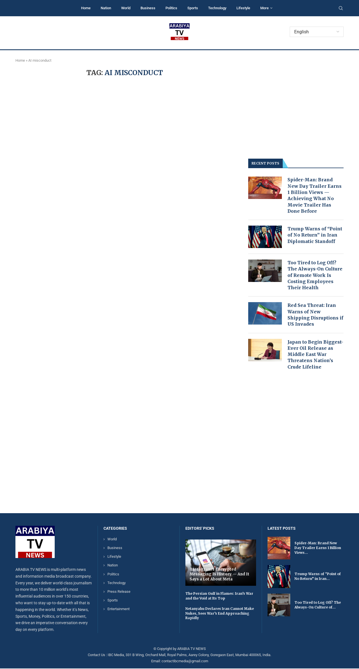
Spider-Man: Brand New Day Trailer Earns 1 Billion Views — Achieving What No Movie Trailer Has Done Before (314, 195)
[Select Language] (317, 32)
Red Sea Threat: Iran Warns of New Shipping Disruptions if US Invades (315, 315)
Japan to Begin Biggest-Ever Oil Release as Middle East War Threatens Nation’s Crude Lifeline (315, 354)
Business (148, 8)
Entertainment (118, 610)
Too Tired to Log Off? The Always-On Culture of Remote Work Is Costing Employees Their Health (314, 275)
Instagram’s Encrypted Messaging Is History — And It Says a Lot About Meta (219, 575)
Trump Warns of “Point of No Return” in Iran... (317, 576)
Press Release (118, 592)
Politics (171, 8)
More (264, 8)
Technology (217, 8)
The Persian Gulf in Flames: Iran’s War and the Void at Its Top (219, 596)
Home (86, 8)
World (125, 8)
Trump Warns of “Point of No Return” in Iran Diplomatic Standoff (314, 235)
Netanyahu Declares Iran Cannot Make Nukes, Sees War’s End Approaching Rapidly (219, 614)
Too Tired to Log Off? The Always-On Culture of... (317, 605)
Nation (106, 8)
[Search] (341, 8)
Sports (192, 8)
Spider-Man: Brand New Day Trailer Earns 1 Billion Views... (317, 548)
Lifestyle (243, 8)
